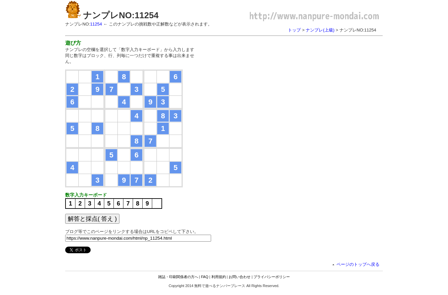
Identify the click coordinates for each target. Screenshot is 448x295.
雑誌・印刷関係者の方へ (178, 277)
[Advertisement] (259, 86)
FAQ (204, 277)
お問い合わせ (239, 277)
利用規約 (218, 277)
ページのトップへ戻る (358, 264)
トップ (294, 30)
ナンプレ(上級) (320, 30)
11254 (96, 24)
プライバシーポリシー (271, 277)
